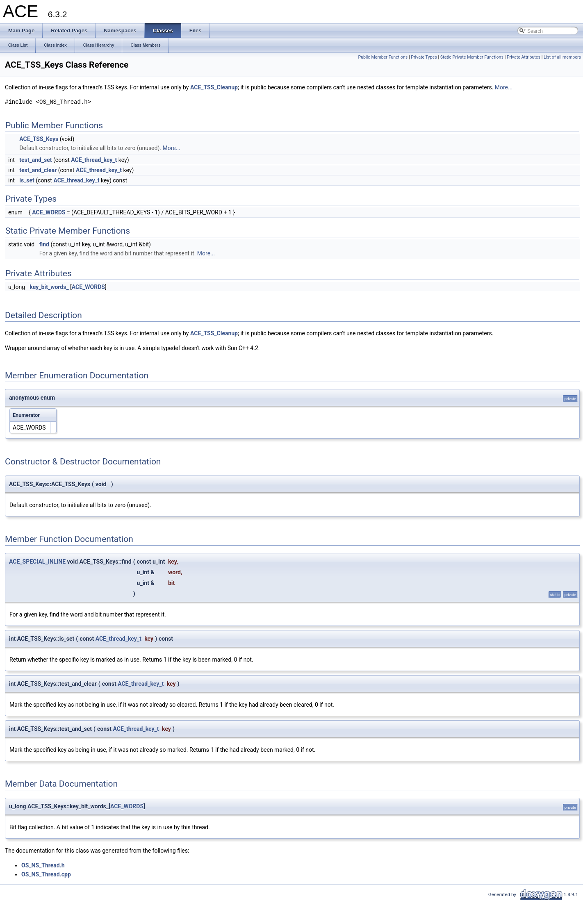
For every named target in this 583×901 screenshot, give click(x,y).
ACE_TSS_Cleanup (214, 87)
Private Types (424, 57)
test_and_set (35, 160)
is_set (26, 180)
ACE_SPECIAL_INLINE (37, 561)
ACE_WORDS (48, 212)
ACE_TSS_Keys (38, 139)
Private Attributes (523, 57)
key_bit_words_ (49, 287)
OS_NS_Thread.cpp (46, 874)
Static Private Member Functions (471, 57)
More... (503, 87)
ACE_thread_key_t (94, 160)
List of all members (562, 57)
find (44, 244)
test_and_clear (38, 170)
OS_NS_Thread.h (43, 865)
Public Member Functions (383, 57)
